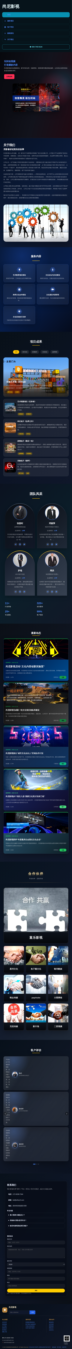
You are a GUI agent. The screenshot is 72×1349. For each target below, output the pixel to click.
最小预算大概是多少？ (17, 1215)
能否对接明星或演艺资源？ (19, 1226)
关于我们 (4, 1326)
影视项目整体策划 (30, 1322)
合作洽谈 (51, 1324)
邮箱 (8, 1275)
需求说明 (9, 1246)
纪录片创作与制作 (30, 1328)
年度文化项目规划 (30, 1326)
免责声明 (64, 1347)
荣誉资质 (51, 1326)
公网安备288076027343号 (45, 1347)
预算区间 (9, 1239)
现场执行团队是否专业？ (18, 1220)
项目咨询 (51, 1322)
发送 (36, 1290)
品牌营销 (54, 352)
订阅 (32, 1312)
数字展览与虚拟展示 (31, 1324)
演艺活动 (24, 352)
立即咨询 (9, 76)
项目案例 (4, 1324)
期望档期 (9, 1268)
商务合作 (51, 1328)
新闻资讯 (4, 1328)
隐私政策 (54, 1347)
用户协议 (59, 1347)
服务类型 (9, 1261)
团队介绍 (4, 1331)
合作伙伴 (4, 1322)
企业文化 (51, 1330)
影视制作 (34, 352)
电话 (8, 1282)
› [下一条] (66, 1113)
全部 (16, 352)
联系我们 (4, 1330)
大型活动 (44, 352)
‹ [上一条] (5, 1113)
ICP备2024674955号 (33, 1347)
